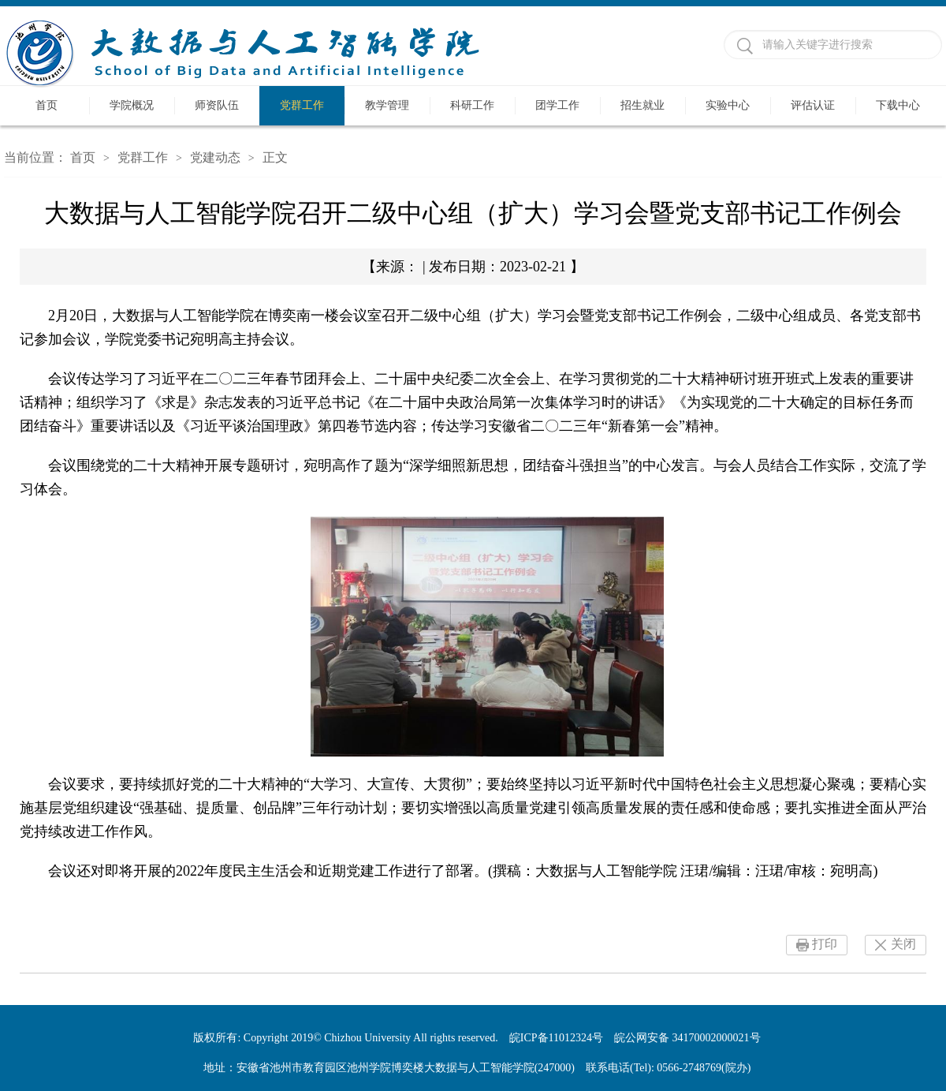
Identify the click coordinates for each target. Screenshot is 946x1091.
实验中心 (728, 105)
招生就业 (642, 105)
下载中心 (898, 105)
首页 (46, 105)
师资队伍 (217, 105)
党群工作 (302, 105)
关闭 (903, 944)
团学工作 (557, 105)
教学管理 (387, 105)
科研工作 (472, 105)
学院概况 (132, 105)
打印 (824, 944)
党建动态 (215, 157)
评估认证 (813, 105)
